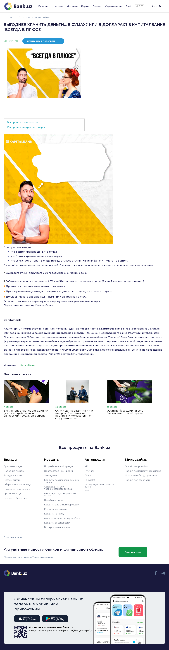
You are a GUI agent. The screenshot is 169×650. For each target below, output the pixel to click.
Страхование (113, 6)
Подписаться (133, 552)
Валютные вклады (14, 471)
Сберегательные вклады (17, 484)
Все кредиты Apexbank (57, 527)
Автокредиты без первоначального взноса (58, 487)
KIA (86, 466)
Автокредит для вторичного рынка (60, 494)
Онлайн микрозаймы (136, 466)
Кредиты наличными (55, 509)
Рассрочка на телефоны (22, 122)
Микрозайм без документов (141, 475)
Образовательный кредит (58, 471)
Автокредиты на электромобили (62, 518)
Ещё (128, 6)
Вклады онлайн (12, 480)
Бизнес (97, 6)
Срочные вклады (13, 493)
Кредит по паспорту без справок (143, 471)
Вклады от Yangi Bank (16, 498)
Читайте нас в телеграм (40, 41)
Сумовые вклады (13, 466)
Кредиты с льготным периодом (61, 504)
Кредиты (57, 6)
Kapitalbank (12, 320)
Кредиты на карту (54, 513)
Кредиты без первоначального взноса (61, 481)
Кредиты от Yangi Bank (57, 522)
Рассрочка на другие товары (26, 127)
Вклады (43, 6)
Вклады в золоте (13, 475)
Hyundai (89, 471)
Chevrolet (90, 480)
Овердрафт (50, 475)
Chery (88, 475)
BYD (87, 491)
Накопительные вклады (17, 489)
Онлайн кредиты (53, 500)
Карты (85, 6)
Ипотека (72, 6)
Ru (154, 6)
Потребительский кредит (58, 466)
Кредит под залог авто (137, 480)
